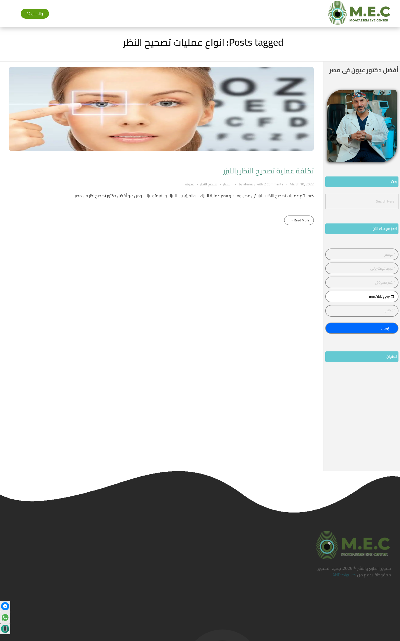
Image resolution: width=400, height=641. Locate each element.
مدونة (189, 184)
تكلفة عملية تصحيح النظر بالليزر (268, 170)
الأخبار (227, 184)
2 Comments (273, 184)
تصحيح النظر (208, 184)
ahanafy (249, 184)
